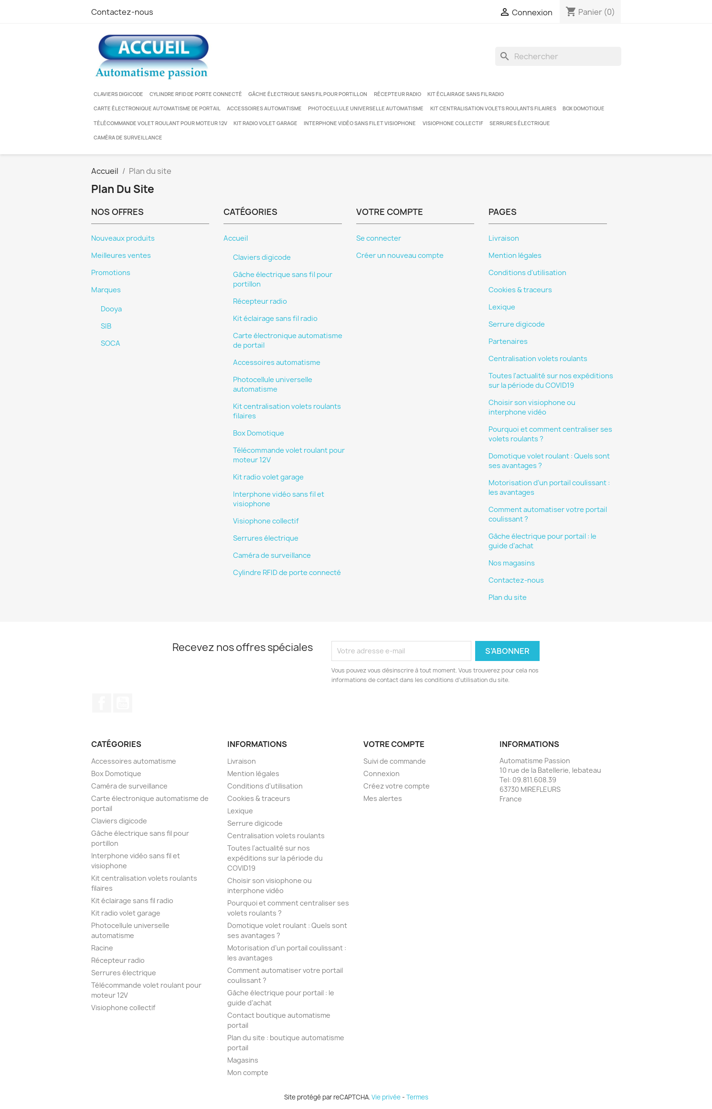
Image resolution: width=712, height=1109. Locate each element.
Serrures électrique (519, 123)
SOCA (110, 343)
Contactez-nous (122, 12)
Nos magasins (512, 563)
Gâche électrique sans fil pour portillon (307, 94)
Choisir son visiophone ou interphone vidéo (532, 407)
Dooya (111, 309)
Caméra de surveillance (128, 137)
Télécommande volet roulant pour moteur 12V (160, 123)
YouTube (122, 703)
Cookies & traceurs (520, 290)
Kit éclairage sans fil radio (465, 94)
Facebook (101, 703)
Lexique (502, 307)
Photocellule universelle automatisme (366, 108)
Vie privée (386, 1097)
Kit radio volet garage (266, 123)
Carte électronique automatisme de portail (157, 108)
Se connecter (378, 238)
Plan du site (508, 597)
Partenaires (508, 341)
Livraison (504, 238)
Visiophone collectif (453, 123)
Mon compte (247, 1072)
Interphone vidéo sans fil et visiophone (360, 123)
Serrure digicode (517, 324)
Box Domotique (584, 108)
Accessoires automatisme (264, 108)
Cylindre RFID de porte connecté (195, 94)
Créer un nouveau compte (400, 255)
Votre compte (394, 744)
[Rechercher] (558, 56)
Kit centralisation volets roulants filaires (493, 108)
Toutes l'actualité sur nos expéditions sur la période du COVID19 (551, 380)
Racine (102, 947)
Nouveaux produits (123, 238)
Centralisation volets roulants (538, 358)
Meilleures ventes (121, 255)
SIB (106, 326)
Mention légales (515, 255)
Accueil (235, 238)
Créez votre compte (396, 785)
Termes (417, 1097)
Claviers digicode (118, 94)
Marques (106, 290)
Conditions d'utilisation (527, 272)
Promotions (110, 272)
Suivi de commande (394, 761)
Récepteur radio (397, 94)
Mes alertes (382, 798)
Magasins (242, 1060)
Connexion (381, 773)
